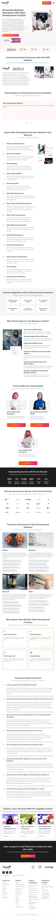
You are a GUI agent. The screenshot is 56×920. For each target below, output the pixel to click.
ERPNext (17, 901)
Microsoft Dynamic (19, 907)
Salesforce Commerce (20, 886)
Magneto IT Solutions (21, 914)
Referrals (4, 886)
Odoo (17, 903)
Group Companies (6, 884)
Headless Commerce (33, 888)
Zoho (17, 905)
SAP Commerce (19, 888)
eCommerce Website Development (33, 903)
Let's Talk (39, 425)
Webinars (4, 888)
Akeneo (17, 897)
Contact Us (46, 3)
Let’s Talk (16, 425)
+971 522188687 (6, 875)
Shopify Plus (18, 890)
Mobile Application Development (33, 908)
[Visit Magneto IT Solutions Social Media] (3, 872)
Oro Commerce (19, 894)
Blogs (3, 895)
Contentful (18, 899)
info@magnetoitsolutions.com (18, 875)
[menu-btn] (54, 3)
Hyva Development (33, 892)
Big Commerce (19, 892)
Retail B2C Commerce (33, 885)
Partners (4, 890)
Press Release (5, 897)
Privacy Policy (5, 894)
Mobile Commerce (32, 894)
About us (4, 882)
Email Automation (45, 891)
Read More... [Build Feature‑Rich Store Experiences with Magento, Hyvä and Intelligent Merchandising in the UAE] (41, 836)
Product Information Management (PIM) (33, 897)
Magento (17, 882)
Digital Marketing (45, 885)
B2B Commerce (32, 886)
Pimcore (17, 895)
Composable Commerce (34, 890)
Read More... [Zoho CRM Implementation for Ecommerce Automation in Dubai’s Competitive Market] (6, 836)
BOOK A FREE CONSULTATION (10, 35)
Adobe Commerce (19, 884)
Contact (4, 892)
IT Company (31, 905)
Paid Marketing (45, 889)
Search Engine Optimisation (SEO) (47, 887)
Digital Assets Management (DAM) (34, 900)
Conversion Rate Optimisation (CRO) (46, 894)
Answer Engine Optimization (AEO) (46, 897)
